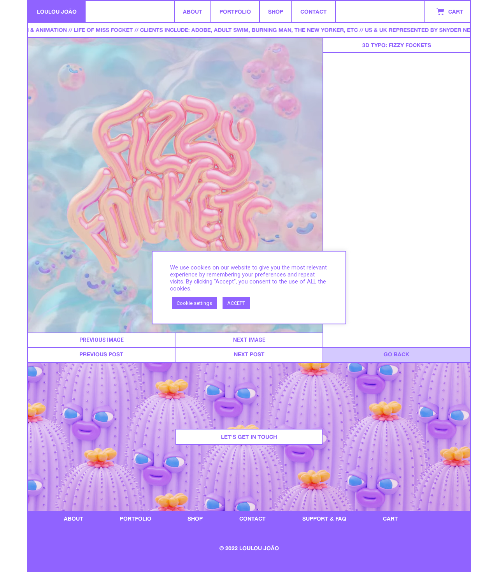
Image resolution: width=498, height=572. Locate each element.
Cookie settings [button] (194, 303)
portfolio (135, 518)
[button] (101, 340)
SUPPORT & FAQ (324, 518)
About (192, 11)
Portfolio (235, 11)
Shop (275, 11)
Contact (313, 11)
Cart (390, 518)
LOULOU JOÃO (57, 11)
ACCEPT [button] (236, 303)
